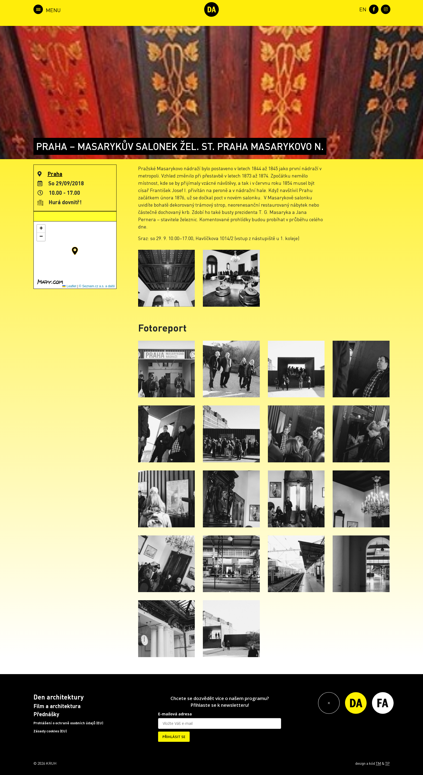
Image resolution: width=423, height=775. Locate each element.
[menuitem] (361, 9)
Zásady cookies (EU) (50, 731)
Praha (54, 173)
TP (387, 763)
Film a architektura (57, 705)
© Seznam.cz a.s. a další (97, 286)
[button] (75, 251)
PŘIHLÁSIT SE (173, 736)
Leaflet (69, 286)
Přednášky (46, 714)
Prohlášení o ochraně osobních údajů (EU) (68, 723)
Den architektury (58, 697)
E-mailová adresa (175, 713)
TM (378, 763)
